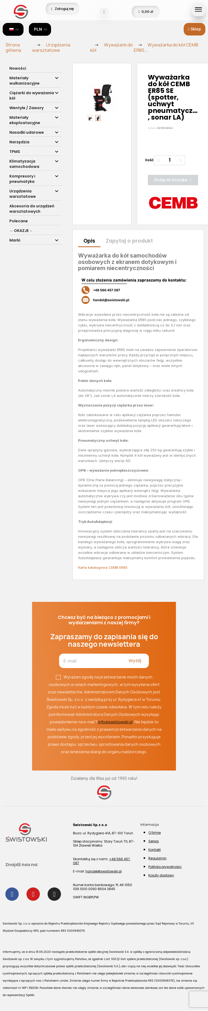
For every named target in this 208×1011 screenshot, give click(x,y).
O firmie (154, 832)
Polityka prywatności (165, 866)
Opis (89, 240)
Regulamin (157, 858)
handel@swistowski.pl (104, 871)
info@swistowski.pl (115, 721)
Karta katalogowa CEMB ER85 (103, 567)
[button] (194, 29)
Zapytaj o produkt (129, 240)
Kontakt (154, 849)
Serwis (153, 841)
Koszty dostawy (161, 875)
